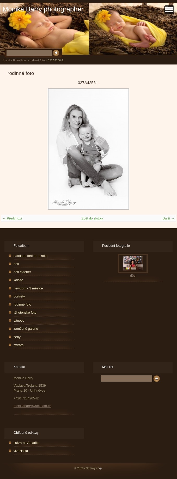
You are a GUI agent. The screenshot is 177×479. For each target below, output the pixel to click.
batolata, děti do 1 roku (30, 256)
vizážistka (21, 451)
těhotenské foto (25, 312)
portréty (19, 296)
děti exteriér (22, 272)
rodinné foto (37, 60)
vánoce (19, 320)
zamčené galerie (26, 329)
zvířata (18, 345)
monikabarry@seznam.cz (32, 406)
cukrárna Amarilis (26, 443)
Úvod (6, 60)
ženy (17, 337)
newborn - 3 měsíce (28, 288)
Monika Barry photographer (43, 9)
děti (16, 264)
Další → (168, 218)
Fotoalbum (19, 60)
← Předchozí (12, 218)
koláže (18, 280)
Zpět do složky (92, 218)
